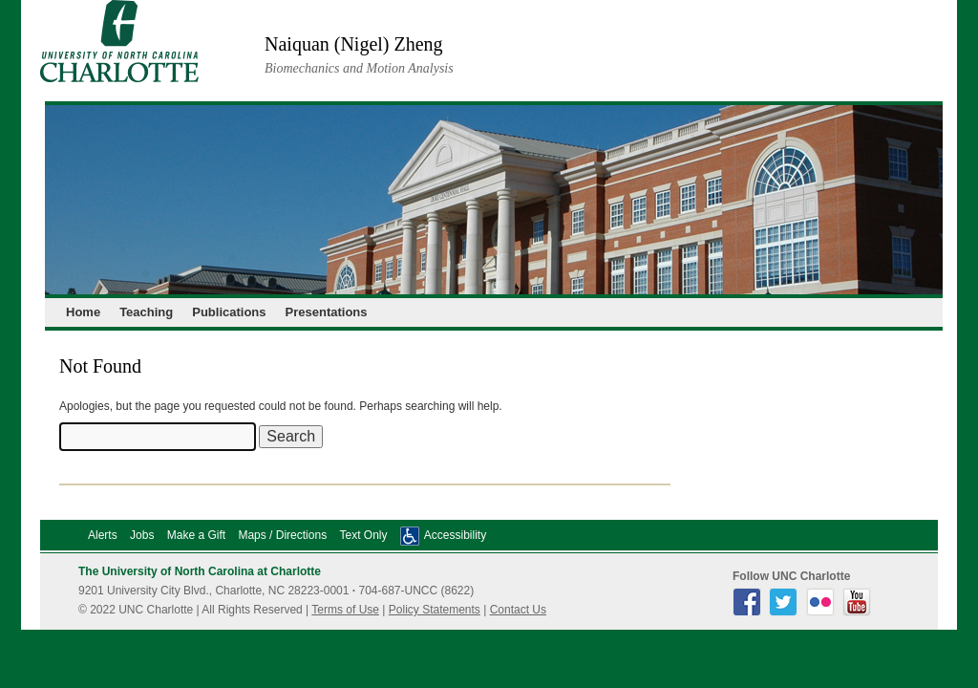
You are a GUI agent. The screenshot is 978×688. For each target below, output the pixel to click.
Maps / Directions (282, 535)
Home (83, 312)
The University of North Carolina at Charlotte (199, 571)
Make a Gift (196, 535)
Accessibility (455, 535)
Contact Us (518, 609)
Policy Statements (434, 609)
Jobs (142, 535)
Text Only (363, 535)
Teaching (146, 312)
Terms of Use (345, 609)
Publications (229, 312)
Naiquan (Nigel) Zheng (354, 43)
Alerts (102, 535)
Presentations (327, 312)
